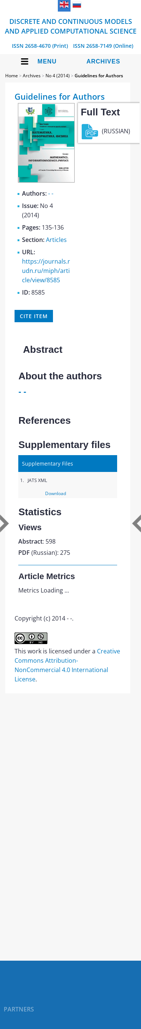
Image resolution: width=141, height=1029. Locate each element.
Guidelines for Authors (99, 75)
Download (55, 493)
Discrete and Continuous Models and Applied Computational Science (71, 26)
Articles (56, 240)
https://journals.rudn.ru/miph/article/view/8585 (46, 270)
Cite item (33, 316)
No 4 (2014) (58, 75)
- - (50, 193)
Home (11, 75)
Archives (103, 61)
